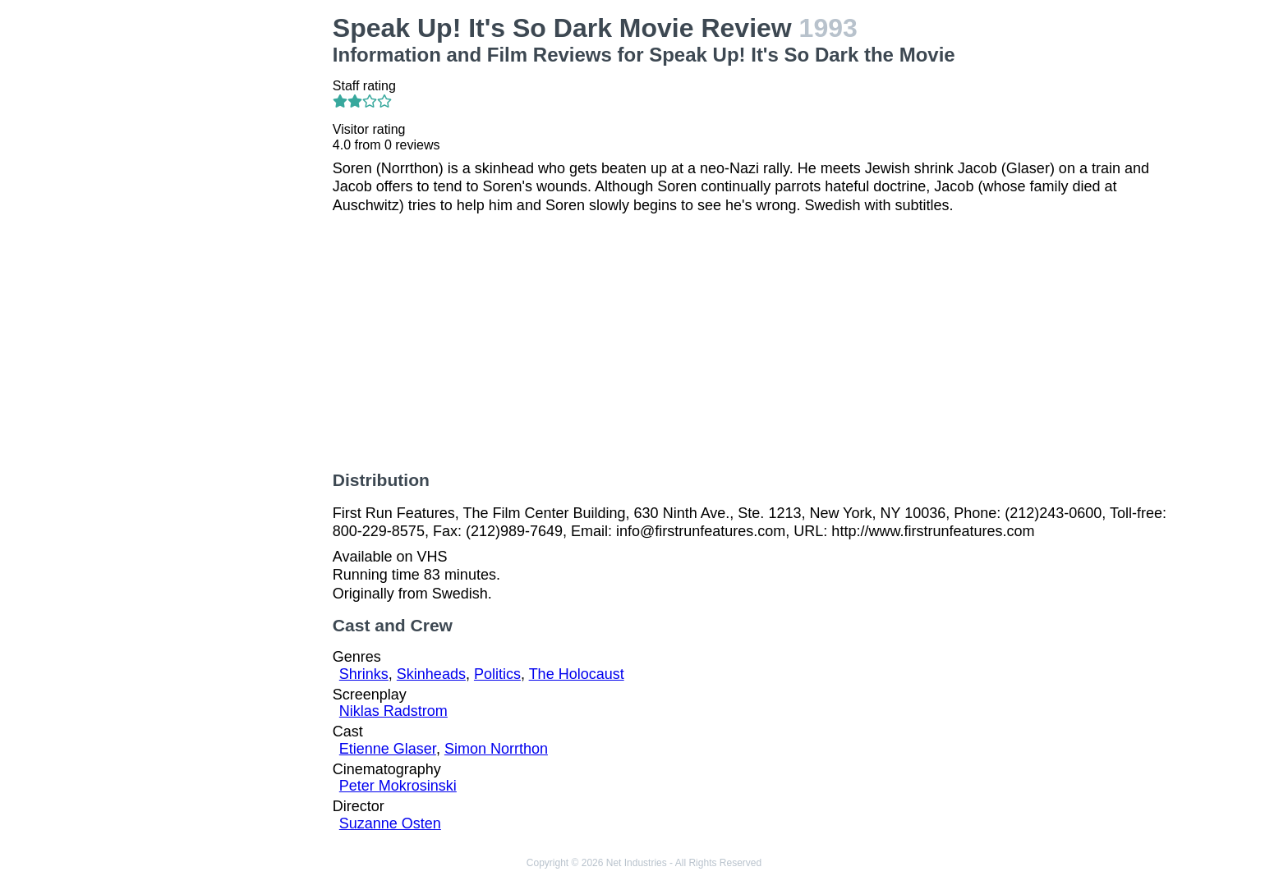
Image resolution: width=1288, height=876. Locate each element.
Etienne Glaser (387, 749)
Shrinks (364, 674)
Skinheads (431, 674)
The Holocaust (576, 674)
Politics (497, 674)
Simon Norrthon (496, 749)
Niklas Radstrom (393, 711)
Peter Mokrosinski (398, 785)
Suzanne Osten (390, 823)
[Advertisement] (223, 259)
